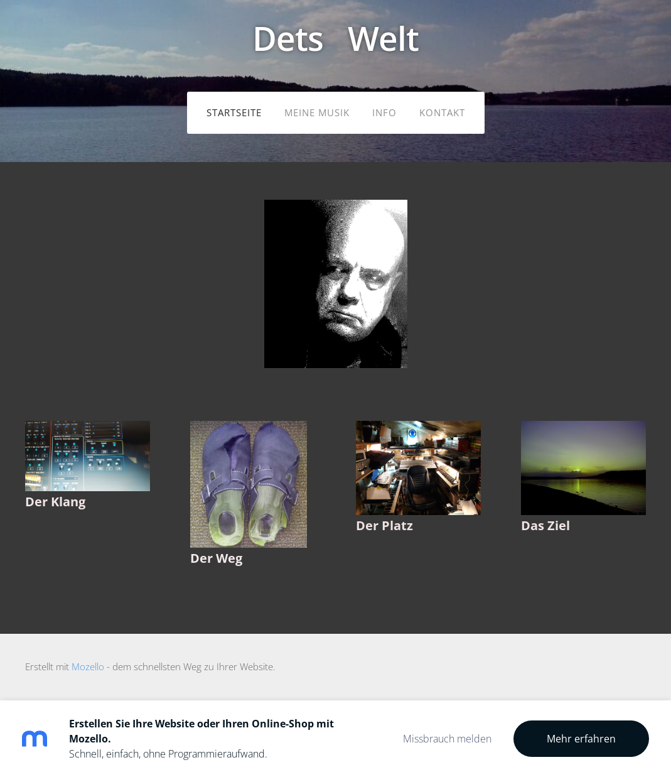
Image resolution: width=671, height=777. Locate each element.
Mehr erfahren (581, 739)
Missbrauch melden (447, 739)
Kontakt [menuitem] (442, 112)
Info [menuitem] (384, 112)
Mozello (88, 666)
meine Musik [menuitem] (317, 112)
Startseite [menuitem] (234, 112)
